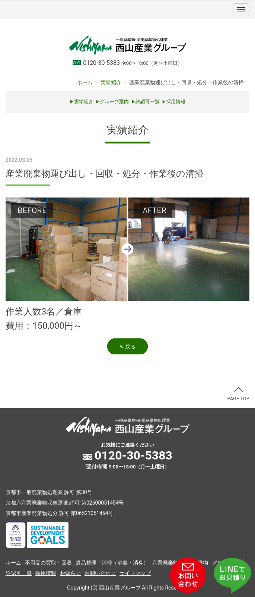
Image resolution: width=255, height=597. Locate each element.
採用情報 (45, 573)
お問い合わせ (100, 573)
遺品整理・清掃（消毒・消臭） (112, 563)
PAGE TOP (238, 394)
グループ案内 (112, 101)
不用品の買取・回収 (48, 563)
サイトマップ (135, 573)
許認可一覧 (145, 101)
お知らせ (70, 573)
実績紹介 (111, 82)
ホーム (85, 82)
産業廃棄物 (165, 563)
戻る (127, 346)
